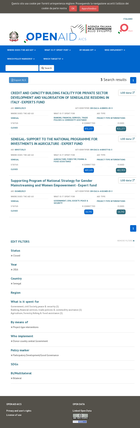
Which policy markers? (21, 58)
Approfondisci (89, 8)
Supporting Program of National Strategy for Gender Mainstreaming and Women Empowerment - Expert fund (54, 182)
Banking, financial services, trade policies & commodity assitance (71, 118)
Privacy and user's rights (18, 410)
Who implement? (115, 50)
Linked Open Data (82, 410)
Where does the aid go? (21, 50)
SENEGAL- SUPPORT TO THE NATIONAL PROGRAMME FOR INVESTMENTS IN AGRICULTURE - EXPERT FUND (54, 141)
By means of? (88, 50)
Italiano (128, 19)
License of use (13, 415)
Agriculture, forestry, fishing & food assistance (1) (37, 313)
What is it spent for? (58, 50)
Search (47, 68)
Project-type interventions (111, 118)
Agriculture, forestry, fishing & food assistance (70, 160)
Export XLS (18, 80)
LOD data (128, 92)
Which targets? (53, 58)
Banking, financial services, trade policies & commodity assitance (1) (46, 309)
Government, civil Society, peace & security (71, 202)
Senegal (15, 118)
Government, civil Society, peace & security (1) (35, 306)
